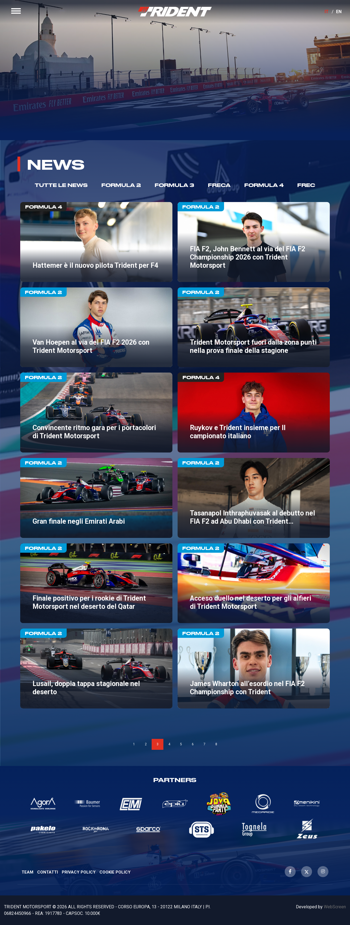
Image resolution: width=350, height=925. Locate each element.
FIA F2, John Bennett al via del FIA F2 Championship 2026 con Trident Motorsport (254, 242)
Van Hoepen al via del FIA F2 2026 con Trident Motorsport (96, 327)
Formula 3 (174, 184)
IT (322, 15)
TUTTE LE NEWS (61, 184)
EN (334, 15)
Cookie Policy (115, 872)
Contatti (47, 872)
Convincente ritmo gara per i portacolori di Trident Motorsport (96, 413)
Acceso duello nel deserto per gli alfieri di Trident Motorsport (254, 583)
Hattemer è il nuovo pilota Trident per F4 (96, 242)
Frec (306, 184)
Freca (219, 184)
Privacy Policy (79, 872)
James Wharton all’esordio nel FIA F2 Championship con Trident (254, 668)
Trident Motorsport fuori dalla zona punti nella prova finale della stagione (254, 327)
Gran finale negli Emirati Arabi (96, 498)
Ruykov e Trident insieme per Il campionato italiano (254, 413)
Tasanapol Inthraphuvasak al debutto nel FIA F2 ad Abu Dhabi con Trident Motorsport (254, 498)
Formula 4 (264, 184)
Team (27, 872)
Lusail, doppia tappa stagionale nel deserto (96, 668)
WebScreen (335, 906)
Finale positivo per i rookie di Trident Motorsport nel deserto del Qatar (96, 583)
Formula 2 (121, 184)
